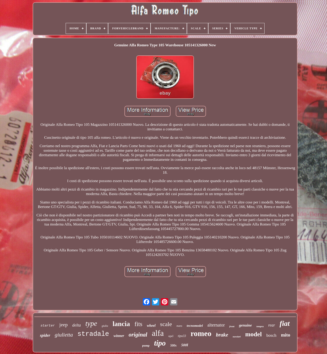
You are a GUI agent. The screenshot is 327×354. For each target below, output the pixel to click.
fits (138, 324)
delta (76, 325)
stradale (93, 334)
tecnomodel (195, 325)
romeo (201, 333)
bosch (271, 335)
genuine (245, 325)
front (232, 326)
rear (271, 325)
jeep (63, 324)
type (91, 323)
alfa (158, 333)
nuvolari (237, 336)
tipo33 (182, 336)
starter (47, 326)
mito (285, 335)
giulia (105, 325)
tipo (160, 343)
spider (45, 335)
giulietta (64, 335)
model (253, 334)
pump (146, 345)
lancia (121, 323)
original (138, 335)
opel (170, 336)
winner (119, 336)
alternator (216, 324)
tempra (260, 326)
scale (166, 324)
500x (173, 345)
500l (184, 345)
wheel (151, 325)
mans (179, 325)
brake (222, 335)
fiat (285, 323)
